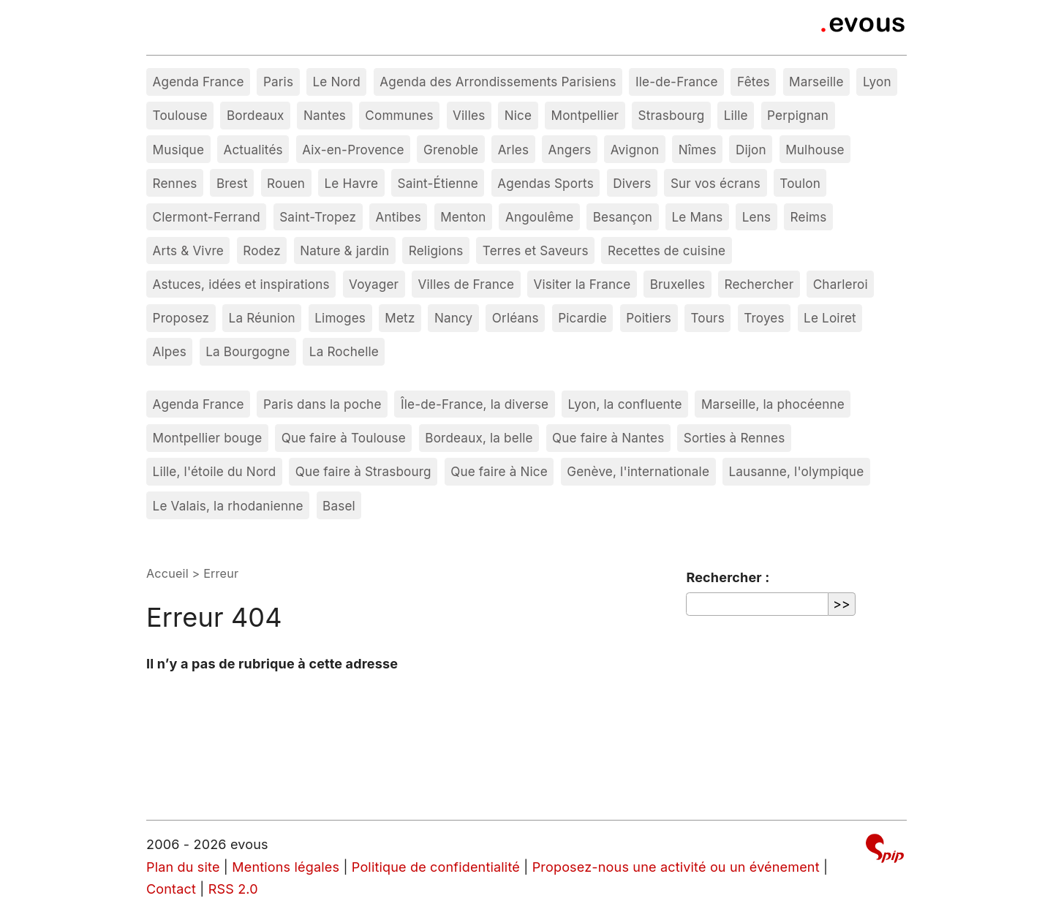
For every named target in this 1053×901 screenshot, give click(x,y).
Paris (278, 81)
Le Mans (697, 217)
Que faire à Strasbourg (363, 471)
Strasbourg (671, 115)
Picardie (582, 317)
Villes (469, 115)
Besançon (622, 217)
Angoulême (539, 217)
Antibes (398, 217)
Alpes (169, 351)
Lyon (877, 81)
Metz (400, 317)
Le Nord (336, 81)
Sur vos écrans (715, 183)
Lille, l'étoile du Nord (214, 471)
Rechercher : (727, 577)
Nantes (324, 115)
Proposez (181, 317)
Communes (399, 115)
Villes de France (466, 284)
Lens (756, 217)
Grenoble (450, 149)
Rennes (175, 183)
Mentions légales (285, 867)
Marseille (816, 81)
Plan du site (183, 867)
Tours (707, 317)
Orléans (515, 317)
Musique (179, 149)
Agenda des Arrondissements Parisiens (498, 81)
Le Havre (352, 183)
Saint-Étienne (438, 183)
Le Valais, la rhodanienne (228, 505)
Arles (513, 149)
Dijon (751, 149)
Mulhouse (815, 149)
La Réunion (262, 317)
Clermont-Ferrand (206, 217)
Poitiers (648, 317)
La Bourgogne (247, 351)
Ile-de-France (676, 81)
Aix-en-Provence (353, 149)
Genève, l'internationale (638, 471)
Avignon (635, 149)
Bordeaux (255, 115)
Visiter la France (581, 284)
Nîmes (698, 149)
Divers (632, 183)
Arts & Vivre (188, 250)
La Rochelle (344, 351)
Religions (436, 250)
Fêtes (753, 81)
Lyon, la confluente (625, 404)
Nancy (453, 317)
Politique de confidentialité (436, 867)
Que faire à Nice (499, 471)
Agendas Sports (545, 183)
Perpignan (798, 115)
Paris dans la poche (322, 404)
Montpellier (585, 115)
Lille (736, 115)
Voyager (374, 284)
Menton (463, 217)
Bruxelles (678, 284)
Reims (808, 217)
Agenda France (198, 81)
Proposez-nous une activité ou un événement (676, 867)
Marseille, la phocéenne (773, 404)
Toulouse (180, 115)
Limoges (340, 317)
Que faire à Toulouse (344, 437)
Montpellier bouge (208, 437)
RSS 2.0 (233, 889)
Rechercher (759, 284)
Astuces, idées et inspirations (241, 284)
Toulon (800, 183)
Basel (338, 505)
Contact (171, 889)
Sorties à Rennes (734, 437)
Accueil (167, 573)
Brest (232, 183)
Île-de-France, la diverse (474, 404)
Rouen (286, 183)
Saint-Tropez (317, 217)
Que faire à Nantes (608, 437)
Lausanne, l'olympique (796, 471)
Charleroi (840, 284)
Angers (570, 149)
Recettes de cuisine (666, 250)
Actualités (252, 149)
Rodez (262, 250)
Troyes (764, 317)
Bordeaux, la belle (478, 437)
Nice (518, 115)
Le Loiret (830, 317)
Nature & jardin (344, 250)
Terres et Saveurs (536, 250)
